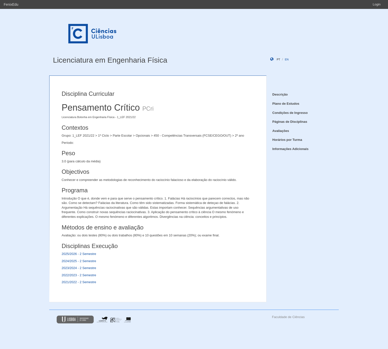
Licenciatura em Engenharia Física (110, 60)
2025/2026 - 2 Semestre (79, 254)
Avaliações (280, 131)
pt (278, 59)
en (287, 59)
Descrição (280, 94)
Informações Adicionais (290, 149)
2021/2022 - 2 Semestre (79, 282)
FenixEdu (11, 4)
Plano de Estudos (285, 103)
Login (377, 4)
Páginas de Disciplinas (289, 122)
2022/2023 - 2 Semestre (79, 275)
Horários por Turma (287, 140)
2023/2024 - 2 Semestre (79, 268)
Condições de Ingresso (290, 113)
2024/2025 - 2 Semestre (79, 261)
